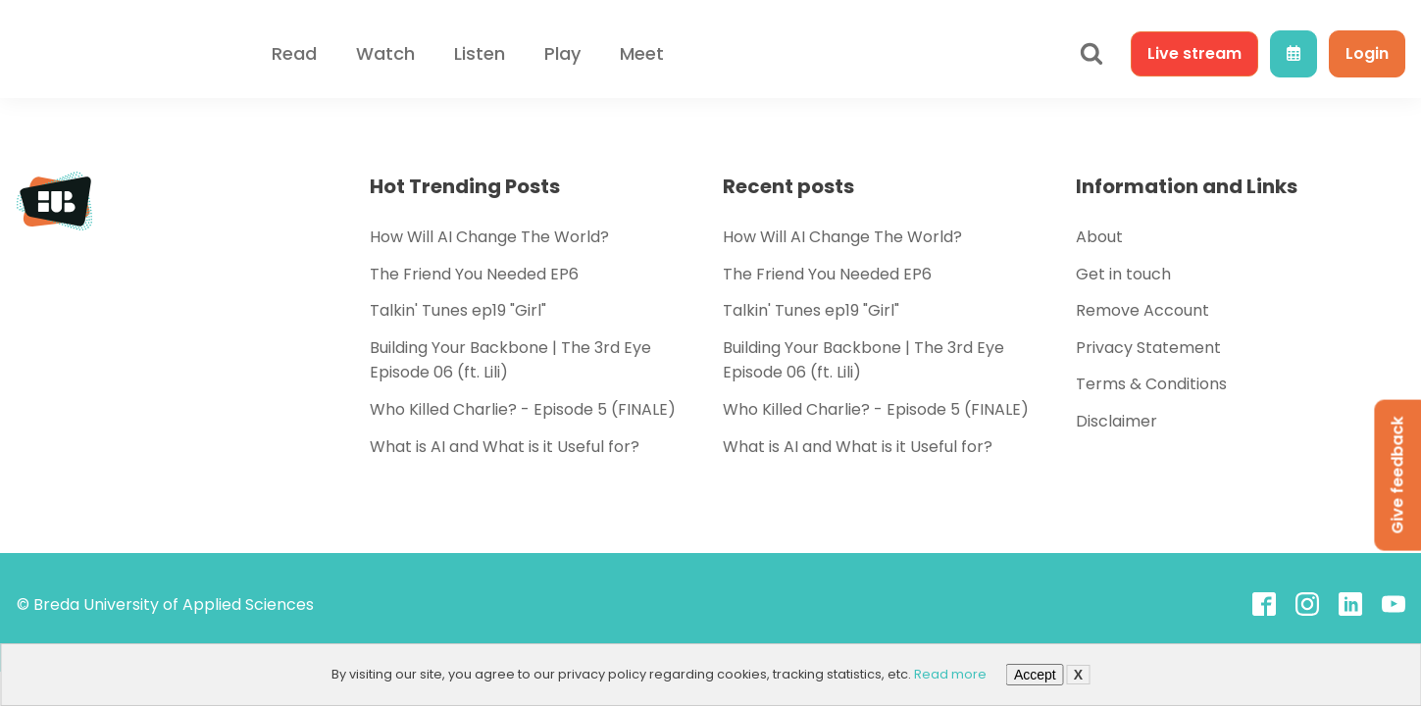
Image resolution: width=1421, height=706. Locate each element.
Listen (479, 53)
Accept (1035, 674)
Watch (385, 53)
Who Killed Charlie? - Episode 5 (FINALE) (523, 409)
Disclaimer (1116, 421)
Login (1367, 53)
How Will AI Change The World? (489, 237)
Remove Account (1142, 310)
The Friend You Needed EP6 (474, 274)
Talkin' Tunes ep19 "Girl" (458, 310)
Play (562, 53)
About (1099, 237)
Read (294, 53)
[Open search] (1091, 53)
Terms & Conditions (1151, 384)
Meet (642, 53)
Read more (950, 674)
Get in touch (1123, 274)
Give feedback (1397, 475)
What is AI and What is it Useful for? (504, 446)
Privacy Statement (1148, 347)
